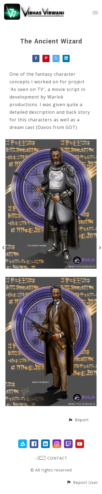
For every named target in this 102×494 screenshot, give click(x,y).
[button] (78, 419)
